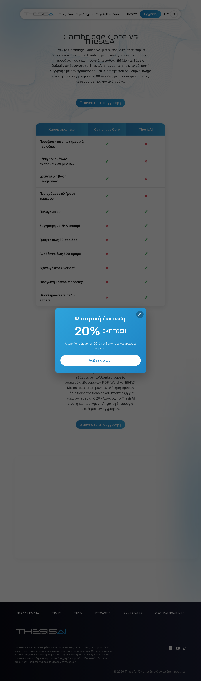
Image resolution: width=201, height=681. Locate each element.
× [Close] (140, 314)
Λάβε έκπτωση (100, 360)
